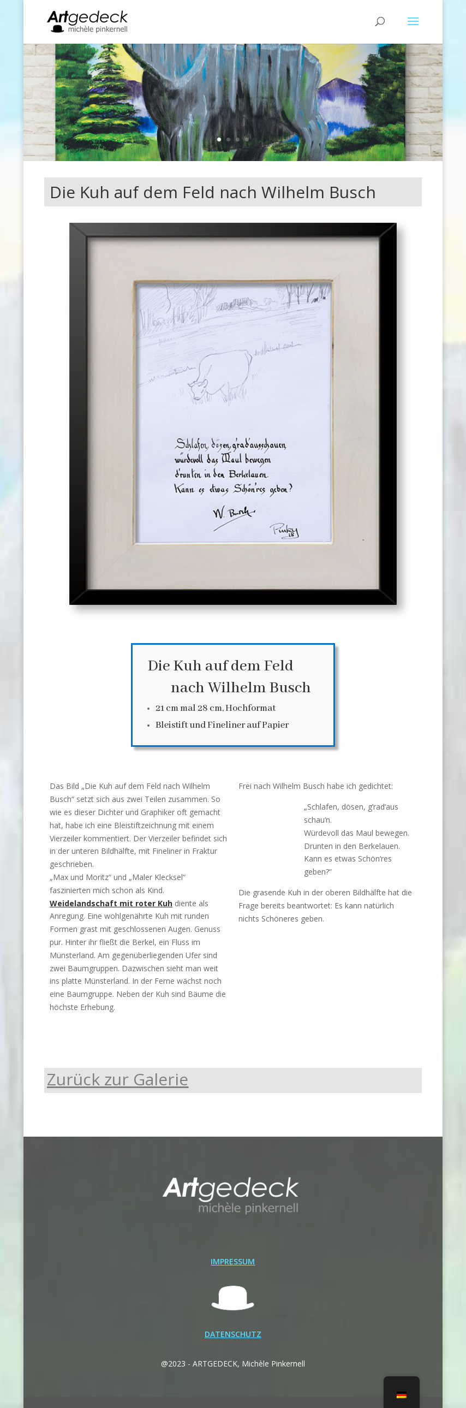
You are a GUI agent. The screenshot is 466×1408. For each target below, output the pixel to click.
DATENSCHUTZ (233, 1334)
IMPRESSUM (233, 1261)
